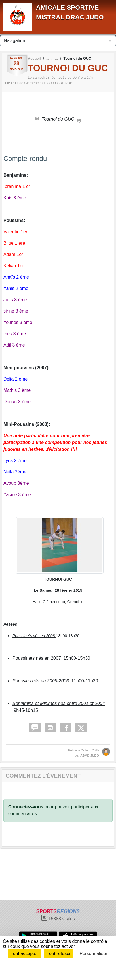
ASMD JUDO (89, 755)
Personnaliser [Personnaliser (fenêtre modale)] (93, 953)
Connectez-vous (25, 806)
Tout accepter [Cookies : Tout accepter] (24, 953)
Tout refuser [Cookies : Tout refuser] (59, 953)
